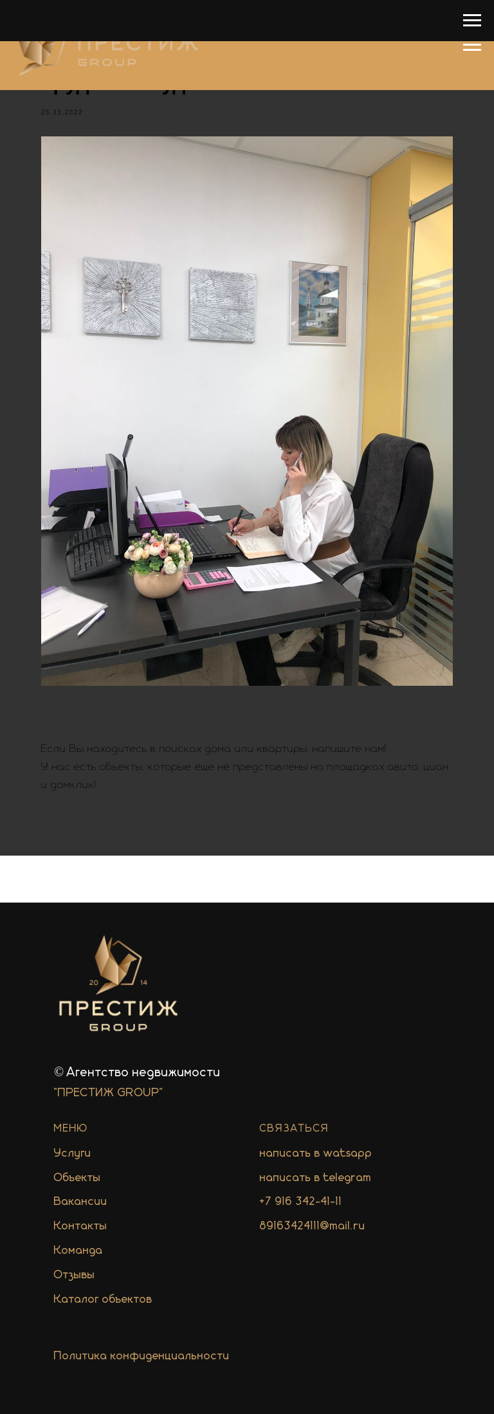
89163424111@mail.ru (312, 1226)
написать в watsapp (316, 1153)
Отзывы (74, 1275)
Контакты (80, 1226)
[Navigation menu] (472, 45)
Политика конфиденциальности (142, 1356)
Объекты (77, 1178)
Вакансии (80, 1201)
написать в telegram (316, 1178)
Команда (78, 1250)
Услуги (72, 1153)
